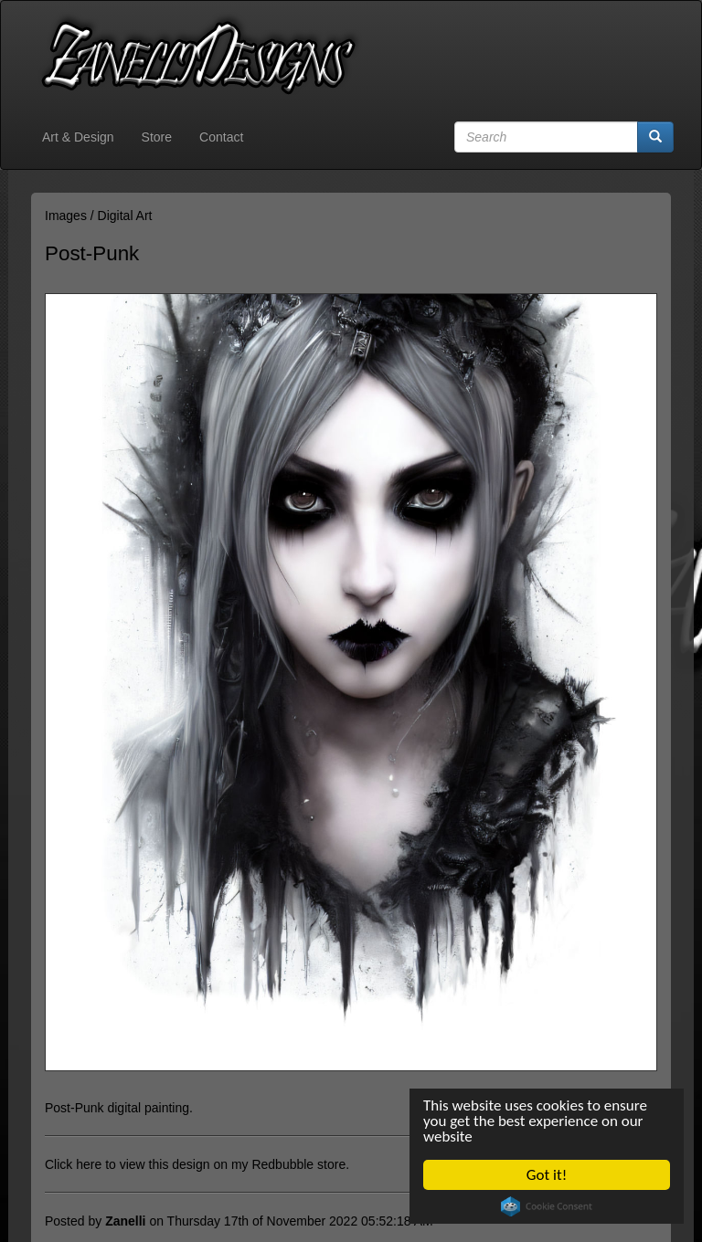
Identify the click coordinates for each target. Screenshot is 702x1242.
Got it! (546, 1174)
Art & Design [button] (78, 137)
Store (157, 137)
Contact (221, 137)
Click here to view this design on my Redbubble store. (197, 1164)
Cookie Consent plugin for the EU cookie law (546, 1206)
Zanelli (125, 1221)
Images (66, 215)
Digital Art (125, 215)
